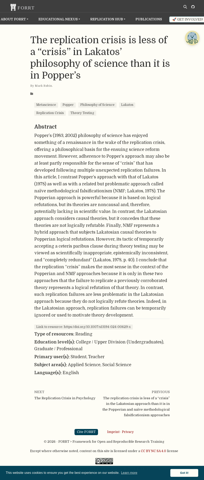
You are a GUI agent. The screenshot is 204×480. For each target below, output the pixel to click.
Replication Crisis (50, 113)
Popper (68, 105)
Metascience (46, 105)
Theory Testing (82, 113)
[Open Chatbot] (192, 38)
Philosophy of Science (97, 105)
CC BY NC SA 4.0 (153, 451)
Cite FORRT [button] (86, 432)
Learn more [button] (129, 472)
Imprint (113, 432)
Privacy (128, 432)
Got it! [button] (184, 472)
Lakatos (127, 105)
